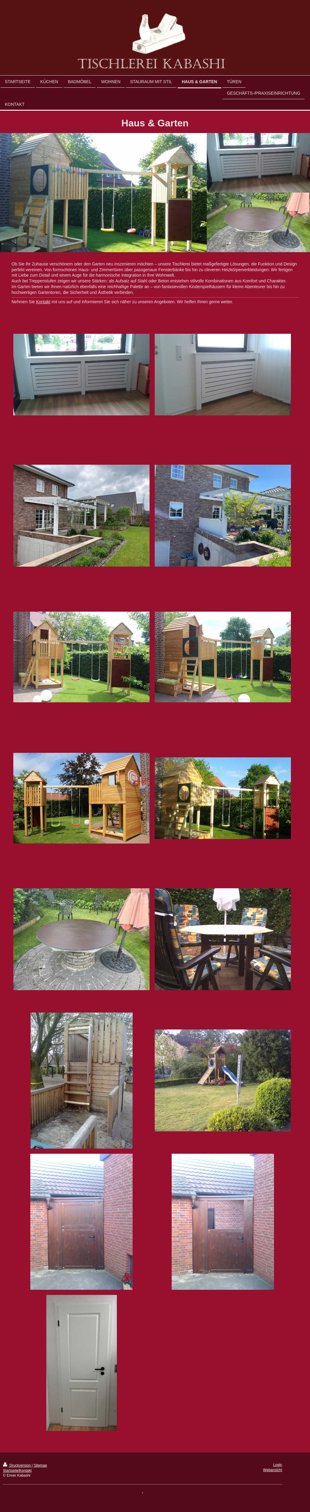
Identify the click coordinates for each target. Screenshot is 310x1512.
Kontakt (43, 301)
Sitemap (40, 1465)
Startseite (10, 1470)
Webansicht (272, 1470)
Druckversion (17, 1465)
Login (277, 1465)
